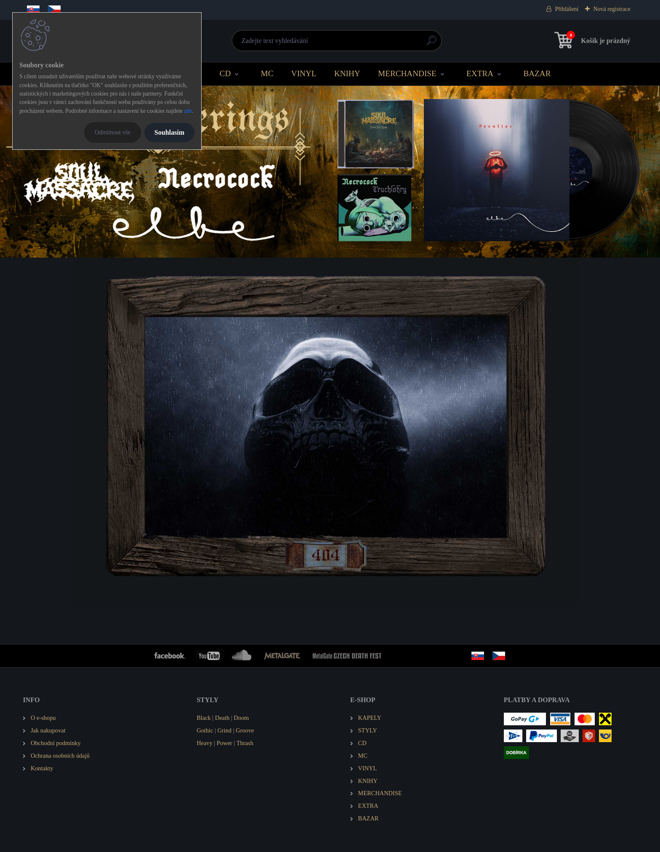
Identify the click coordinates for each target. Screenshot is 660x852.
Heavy (205, 743)
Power (224, 743)
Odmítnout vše (112, 132)
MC (267, 73)
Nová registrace (611, 9)
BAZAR (537, 73)
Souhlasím (169, 132)
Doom (241, 717)
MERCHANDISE (407, 73)
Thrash (245, 743)
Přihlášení (566, 9)
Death (222, 717)
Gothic (205, 730)
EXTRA (479, 73)
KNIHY (347, 73)
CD (225, 73)
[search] (431, 43)
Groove (245, 730)
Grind (224, 730)
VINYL (304, 73)
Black (204, 717)
